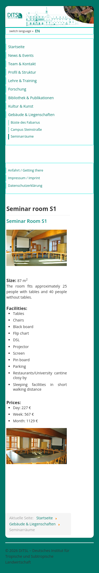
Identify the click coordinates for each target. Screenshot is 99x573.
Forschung (17, 89)
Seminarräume (22, 136)
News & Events (21, 55)
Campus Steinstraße (26, 129)
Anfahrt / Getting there (25, 170)
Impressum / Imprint (24, 178)
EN (37, 30)
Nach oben (84, 550)
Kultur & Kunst (20, 106)
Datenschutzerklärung (25, 185)
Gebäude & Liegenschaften (31, 114)
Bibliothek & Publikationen (31, 97)
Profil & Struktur (22, 72)
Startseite (16, 46)
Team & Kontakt (22, 63)
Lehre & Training (22, 80)
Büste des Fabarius (25, 122)
